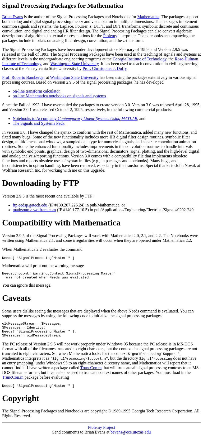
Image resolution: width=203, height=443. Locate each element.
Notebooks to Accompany (75, 118)
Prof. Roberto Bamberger (23, 77)
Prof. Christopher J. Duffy (104, 68)
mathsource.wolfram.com (34, 210)
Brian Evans (12, 17)
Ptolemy (110, 35)
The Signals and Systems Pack (38, 123)
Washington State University (74, 63)
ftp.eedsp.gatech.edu (30, 205)
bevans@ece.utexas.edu (130, 438)
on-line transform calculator (36, 91)
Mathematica (148, 17)
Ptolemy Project (101, 433)
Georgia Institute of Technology (139, 59)
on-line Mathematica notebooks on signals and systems (59, 96)
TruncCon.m (91, 373)
